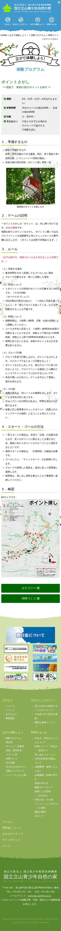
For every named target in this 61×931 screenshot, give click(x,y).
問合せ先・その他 (44, 799)
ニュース (10, 706)
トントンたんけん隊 (16, 775)
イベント (10, 710)
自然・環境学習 (14, 750)
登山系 (9, 742)
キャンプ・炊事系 (15, 746)
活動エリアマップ (15, 771)
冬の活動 (10, 763)
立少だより (11, 714)
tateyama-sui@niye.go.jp (39, 896)
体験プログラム (14, 738)
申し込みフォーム (44, 754)
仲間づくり (11, 759)
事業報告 (10, 718)
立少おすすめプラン (16, 767)
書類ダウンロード (44, 787)
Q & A (38, 816)
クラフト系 (11, 754)
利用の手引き (41, 783)
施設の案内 (40, 812)
